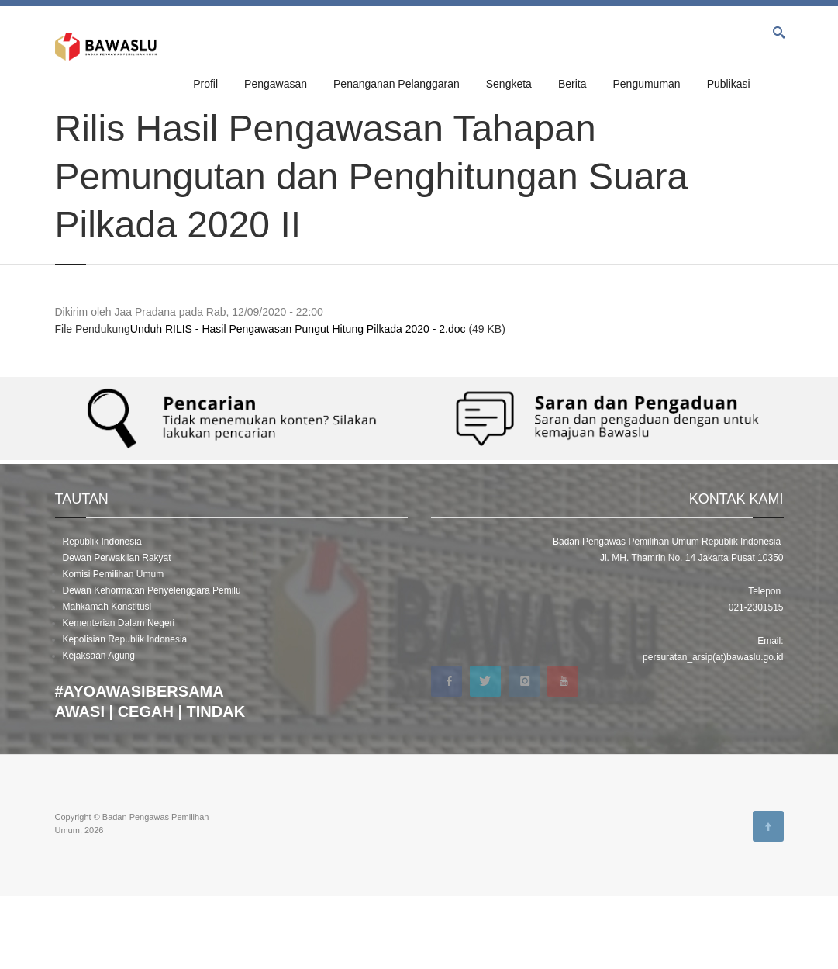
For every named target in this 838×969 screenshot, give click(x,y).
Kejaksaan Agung (99, 728)
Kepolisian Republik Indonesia (125, 712)
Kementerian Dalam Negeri (119, 695)
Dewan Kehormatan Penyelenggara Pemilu (152, 663)
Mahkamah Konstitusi (107, 679)
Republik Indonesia (102, 614)
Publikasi (728, 84)
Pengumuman (646, 84)
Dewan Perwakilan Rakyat (117, 630)
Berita (572, 84)
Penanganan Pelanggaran (396, 84)
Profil (205, 84)
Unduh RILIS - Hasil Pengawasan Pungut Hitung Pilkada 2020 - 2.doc (298, 402)
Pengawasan (275, 84)
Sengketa (509, 84)
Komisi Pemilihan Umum (113, 647)
